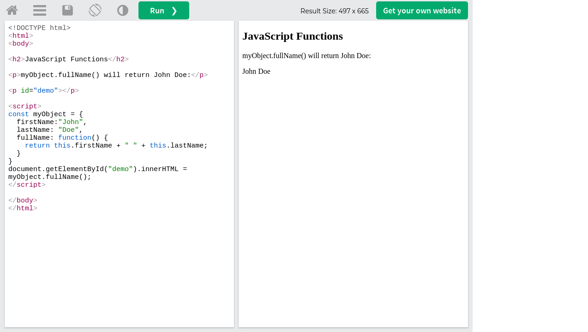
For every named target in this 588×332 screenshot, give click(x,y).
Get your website (422, 10)
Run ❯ (164, 10)
